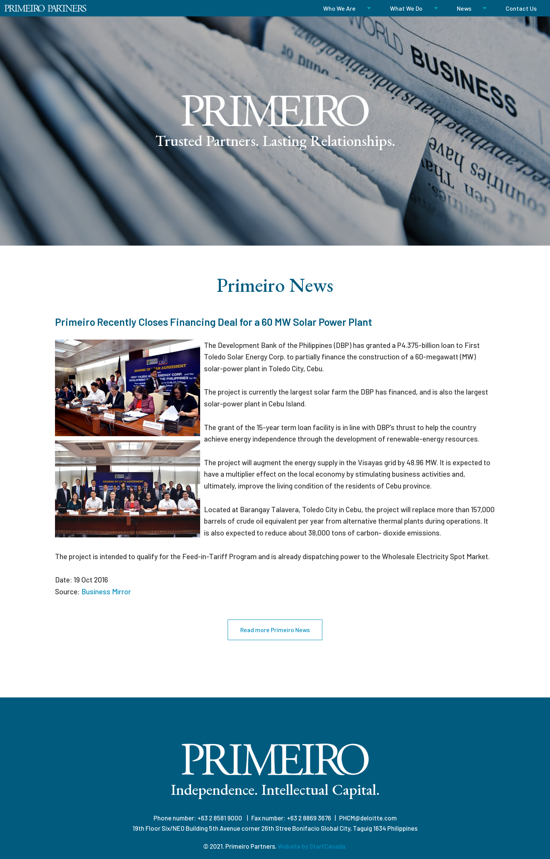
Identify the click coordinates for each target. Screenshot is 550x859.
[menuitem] (343, 8)
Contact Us (521, 8)
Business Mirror (106, 591)
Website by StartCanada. (312, 846)
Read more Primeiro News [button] (275, 629)
